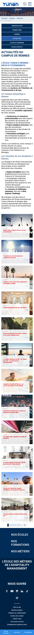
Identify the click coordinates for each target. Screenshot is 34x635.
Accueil (4, 18)
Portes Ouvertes (6, 632)
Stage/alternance (17, 43)
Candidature (28, 632)
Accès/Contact (17, 47)
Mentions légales (17, 610)
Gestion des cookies (17, 616)
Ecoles (12, 18)
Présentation (17, 26)
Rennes (20, 18)
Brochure (17, 632)
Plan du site (17, 607)
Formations (17, 30)
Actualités (17, 38)
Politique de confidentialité (17, 613)
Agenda (17, 34)
